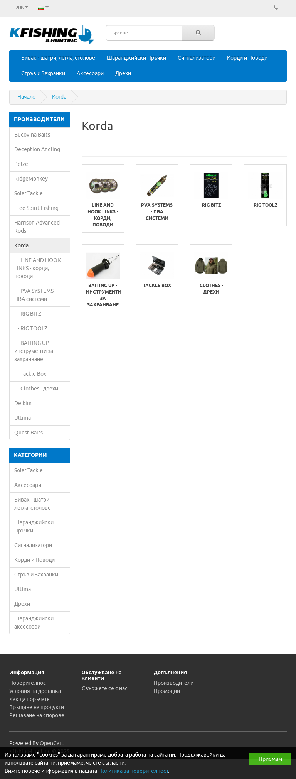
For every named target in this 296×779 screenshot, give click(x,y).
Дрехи (123, 73)
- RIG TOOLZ (30, 328)
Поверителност (28, 683)
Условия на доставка (35, 691)
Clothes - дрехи (211, 289)
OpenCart (52, 743)
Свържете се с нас (105, 688)
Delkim (23, 403)
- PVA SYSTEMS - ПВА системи (35, 295)
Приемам (270, 759)
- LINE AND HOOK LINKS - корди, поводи (37, 268)
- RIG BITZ (27, 314)
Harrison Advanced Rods (37, 227)
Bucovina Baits (32, 135)
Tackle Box (157, 286)
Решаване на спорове (36, 715)
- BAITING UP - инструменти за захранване (33, 351)
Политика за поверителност (133, 771)
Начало (26, 97)
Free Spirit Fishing (36, 208)
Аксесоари (90, 73)
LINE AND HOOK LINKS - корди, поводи (102, 215)
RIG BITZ (211, 206)
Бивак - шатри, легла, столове (58, 58)
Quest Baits (28, 432)
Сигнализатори (196, 58)
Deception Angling (37, 149)
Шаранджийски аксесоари (34, 622)
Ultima (22, 418)
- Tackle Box (30, 374)
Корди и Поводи (247, 58)
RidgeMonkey (31, 179)
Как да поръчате (29, 699)
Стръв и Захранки (43, 73)
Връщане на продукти (36, 707)
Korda (59, 97)
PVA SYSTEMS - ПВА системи (157, 212)
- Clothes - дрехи (36, 388)
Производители (173, 683)
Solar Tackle (28, 193)
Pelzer (22, 164)
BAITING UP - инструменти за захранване (103, 295)
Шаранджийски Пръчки (136, 58)
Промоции (167, 691)
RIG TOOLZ (266, 206)
